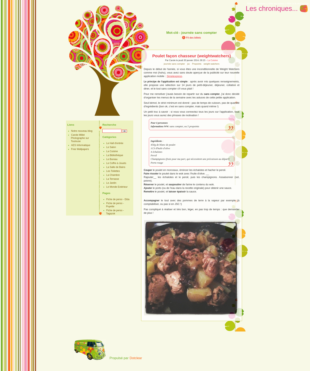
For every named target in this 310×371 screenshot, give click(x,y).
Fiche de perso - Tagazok (115, 212)
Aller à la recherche (297, 3)
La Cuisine (212, 60)
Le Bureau (112, 159)
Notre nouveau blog (82, 131)
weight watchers (211, 64)
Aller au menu (276, 3)
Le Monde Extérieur (117, 187)
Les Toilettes (113, 171)
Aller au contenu (256, 3)
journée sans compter (174, 64)
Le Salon (111, 147)
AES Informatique (80, 145)
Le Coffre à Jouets (116, 163)
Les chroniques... (272, 8)
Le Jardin (111, 183)
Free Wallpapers (80, 149)
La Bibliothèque (114, 155)
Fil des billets (193, 37)
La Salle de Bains (115, 167)
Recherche (109, 124)
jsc (188, 64)
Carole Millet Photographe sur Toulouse (80, 138)
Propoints (196, 64)
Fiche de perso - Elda (117, 199)
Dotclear (135, 358)
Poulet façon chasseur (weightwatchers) (191, 56)
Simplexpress (174, 76)
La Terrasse (112, 179)
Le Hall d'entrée (114, 143)
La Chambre (113, 175)
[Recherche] (111, 131)
